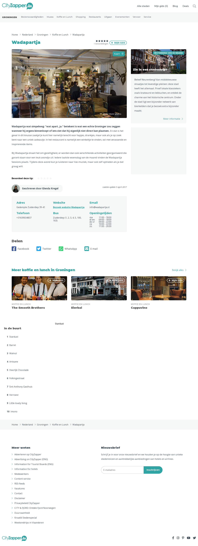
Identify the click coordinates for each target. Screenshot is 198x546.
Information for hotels (26, 471)
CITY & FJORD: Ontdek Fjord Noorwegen (35, 510)
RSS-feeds (19, 486)
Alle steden (143, 6)
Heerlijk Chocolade (18, 372)
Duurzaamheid (22, 515)
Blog (175, 6)
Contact (18, 495)
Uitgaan (108, 18)
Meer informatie (171, 121)
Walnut (12, 355)
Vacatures (19, 491)
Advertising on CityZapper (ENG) (31, 461)
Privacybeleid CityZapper (27, 505)
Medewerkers (21, 476)
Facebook (20, 251)
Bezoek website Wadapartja (68, 209)
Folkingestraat (15, 380)
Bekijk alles (178, 272)
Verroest (12, 397)
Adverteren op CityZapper (27, 456)
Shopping (81, 18)
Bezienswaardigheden (32, 18)
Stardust (12, 339)
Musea (50, 18)
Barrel (11, 347)
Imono (12, 414)
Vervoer (137, 18)
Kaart (118, 56)
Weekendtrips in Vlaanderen (29, 524)
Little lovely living (17, 405)
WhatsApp (68, 251)
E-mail (91, 251)
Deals (185, 6)
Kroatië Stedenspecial (25, 520)
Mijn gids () (161, 6)
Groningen (9, 18)
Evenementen (122, 18)
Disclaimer (19, 500)
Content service (22, 481)
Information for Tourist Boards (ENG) (33, 466)
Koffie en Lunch (64, 18)
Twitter (43, 251)
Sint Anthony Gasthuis (19, 388)
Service (147, 18)
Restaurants (95, 18)
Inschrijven (153, 472)
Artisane (12, 364)
